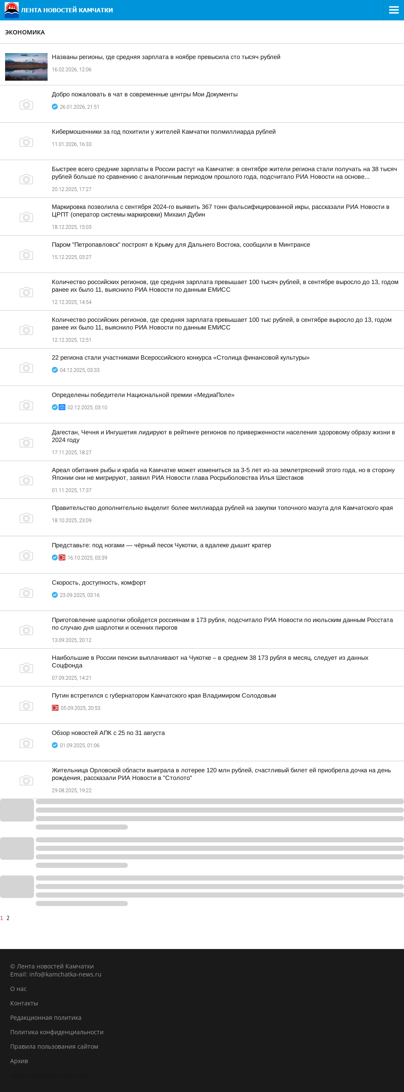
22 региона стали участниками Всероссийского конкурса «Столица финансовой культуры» (181, 357)
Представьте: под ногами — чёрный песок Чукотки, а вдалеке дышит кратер (161, 545)
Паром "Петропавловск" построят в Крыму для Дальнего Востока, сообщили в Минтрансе (181, 244)
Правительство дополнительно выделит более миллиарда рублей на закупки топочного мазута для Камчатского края (222, 507)
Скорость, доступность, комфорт (99, 582)
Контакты (24, 1003)
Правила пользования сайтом (54, 1046)
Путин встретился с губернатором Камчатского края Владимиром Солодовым (164, 695)
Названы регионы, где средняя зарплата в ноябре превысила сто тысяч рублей (166, 56)
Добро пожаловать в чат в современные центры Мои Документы (144, 94)
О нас (18, 989)
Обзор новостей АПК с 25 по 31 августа (108, 732)
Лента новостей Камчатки (48, 1075)
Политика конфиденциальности (57, 1032)
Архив (19, 1061)
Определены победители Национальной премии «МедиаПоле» (143, 394)
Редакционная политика (46, 1017)
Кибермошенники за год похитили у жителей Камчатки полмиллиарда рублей (164, 131)
